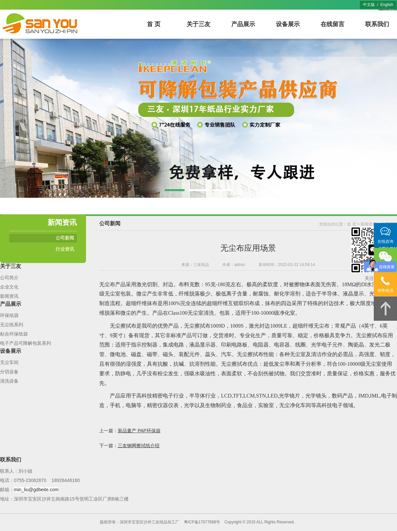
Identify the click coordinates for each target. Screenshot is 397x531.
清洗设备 (9, 381)
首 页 (153, 24)
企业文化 (9, 287)
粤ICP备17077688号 (202, 522)
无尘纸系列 (11, 324)
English (386, 4)
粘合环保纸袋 (14, 334)
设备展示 (288, 24)
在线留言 (332, 24)
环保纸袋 (9, 315)
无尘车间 (9, 362)
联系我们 (377, 24)
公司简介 (9, 277)
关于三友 (198, 24)
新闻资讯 (9, 296)
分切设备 (9, 371)
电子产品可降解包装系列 (25, 343)
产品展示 (243, 24)
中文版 (369, 4)
